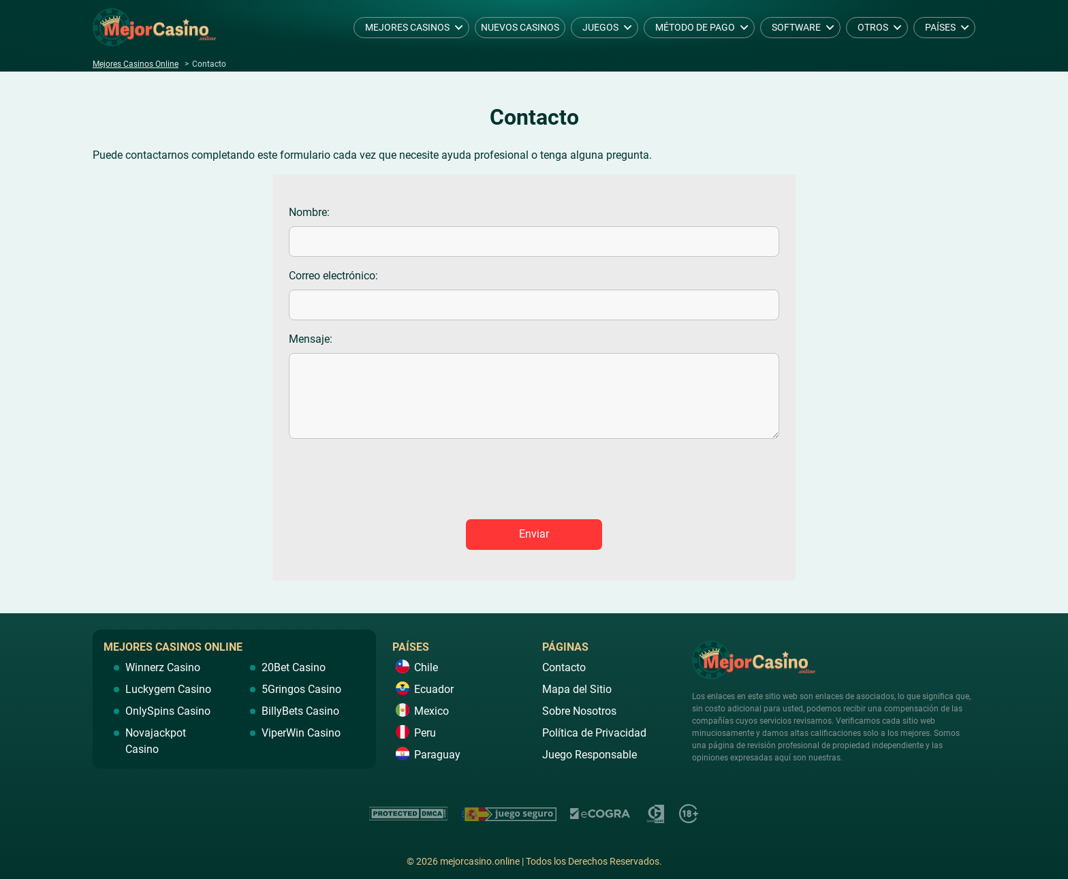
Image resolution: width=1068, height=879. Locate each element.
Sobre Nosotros (579, 711)
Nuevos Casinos (520, 27)
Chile (426, 667)
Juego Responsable (589, 754)
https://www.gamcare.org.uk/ (655, 814)
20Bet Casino (294, 667)
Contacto (564, 667)
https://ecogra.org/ (600, 814)
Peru (425, 732)
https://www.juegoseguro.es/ (508, 814)
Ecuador (434, 689)
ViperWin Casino (301, 732)
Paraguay (437, 754)
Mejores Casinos (407, 27)
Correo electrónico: (333, 275)
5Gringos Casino (301, 689)
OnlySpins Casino (167, 711)
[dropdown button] (459, 27)
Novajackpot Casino (155, 741)
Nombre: (309, 212)
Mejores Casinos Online (135, 64)
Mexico (431, 711)
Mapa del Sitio (577, 689)
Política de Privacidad (594, 732)
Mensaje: (310, 339)
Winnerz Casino (162, 667)
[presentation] (534, 481)
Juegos (600, 27)
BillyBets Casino (300, 711)
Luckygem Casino (168, 689)
